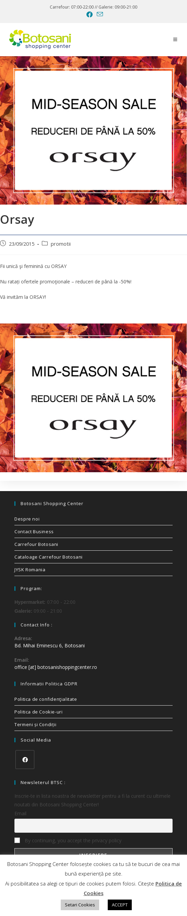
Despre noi (26, 519)
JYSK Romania (29, 569)
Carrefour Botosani (36, 544)
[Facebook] (24, 759)
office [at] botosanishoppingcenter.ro (55, 667)
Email (20, 813)
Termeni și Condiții (35, 724)
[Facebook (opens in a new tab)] (89, 14)
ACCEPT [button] (120, 905)
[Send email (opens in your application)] (99, 14)
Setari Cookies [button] (80, 905)
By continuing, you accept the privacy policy (67, 840)
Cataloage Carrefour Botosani (48, 557)
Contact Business (34, 531)
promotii (61, 244)
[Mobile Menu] (175, 39)
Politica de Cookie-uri (38, 712)
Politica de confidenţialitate (45, 699)
